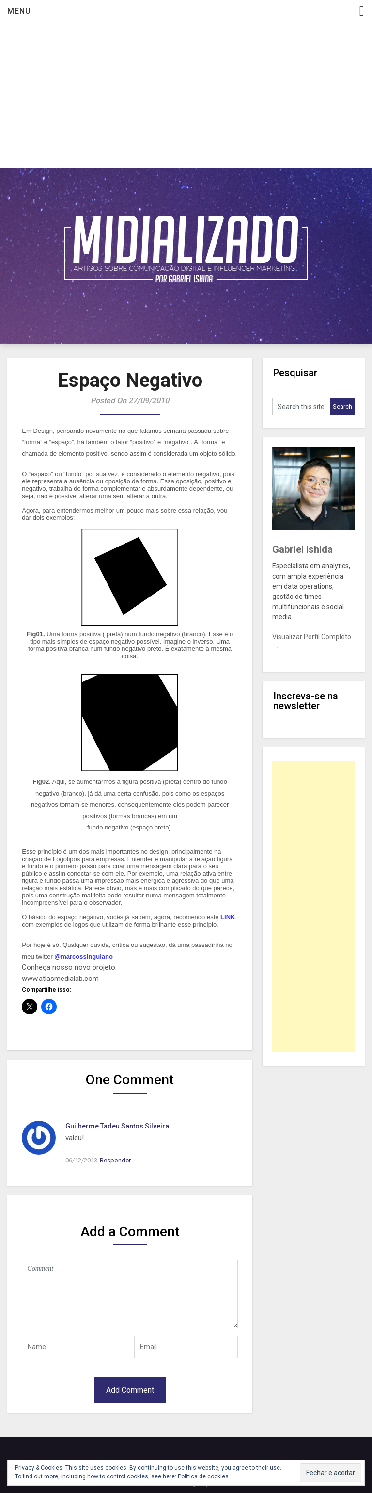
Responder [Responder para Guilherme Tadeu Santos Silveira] (115, 1160)
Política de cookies (203, 1476)
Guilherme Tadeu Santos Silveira (117, 1126)
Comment (130, 1294)
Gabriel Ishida (302, 549)
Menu (19, 11)
